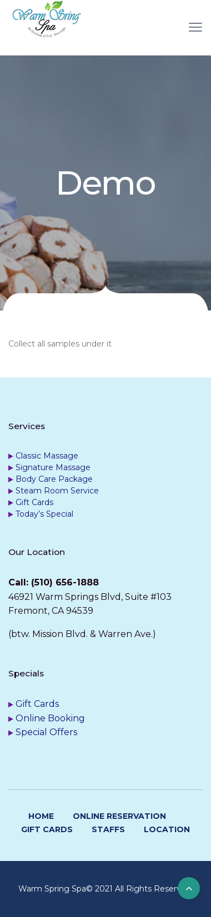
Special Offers (46, 732)
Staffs (108, 829)
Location (167, 829)
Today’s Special (44, 514)
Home (41, 816)
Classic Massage (47, 456)
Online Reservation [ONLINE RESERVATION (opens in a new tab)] (119, 816)
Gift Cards (34, 502)
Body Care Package (54, 479)
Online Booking (50, 718)
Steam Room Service (57, 491)
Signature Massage (53, 467)
